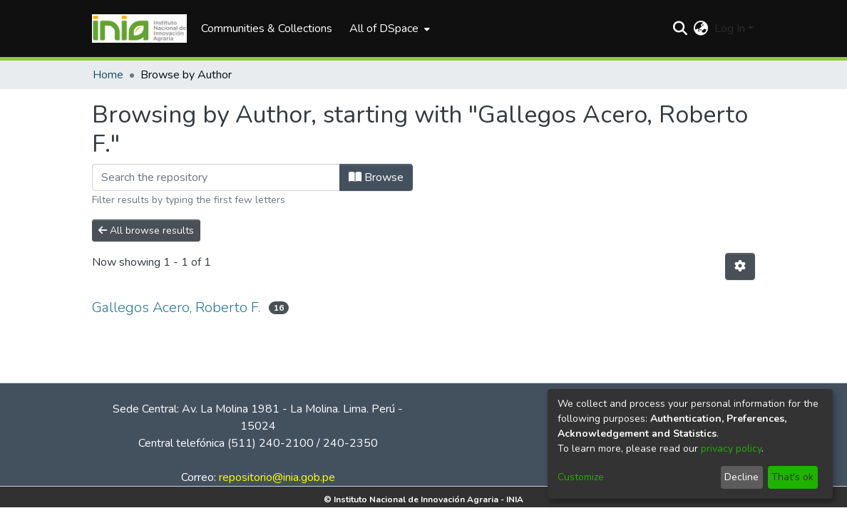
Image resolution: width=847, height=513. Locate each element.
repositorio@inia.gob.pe (277, 477)
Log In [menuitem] (729, 28)
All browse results (146, 230)
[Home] (139, 28)
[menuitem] (388, 28)
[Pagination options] (740, 266)
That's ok (792, 477)
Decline (741, 477)
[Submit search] (680, 28)
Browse (376, 177)
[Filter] (216, 177)
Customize (581, 477)
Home (108, 75)
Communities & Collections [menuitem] (266, 28)
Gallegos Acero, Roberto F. (176, 307)
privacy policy (731, 448)
